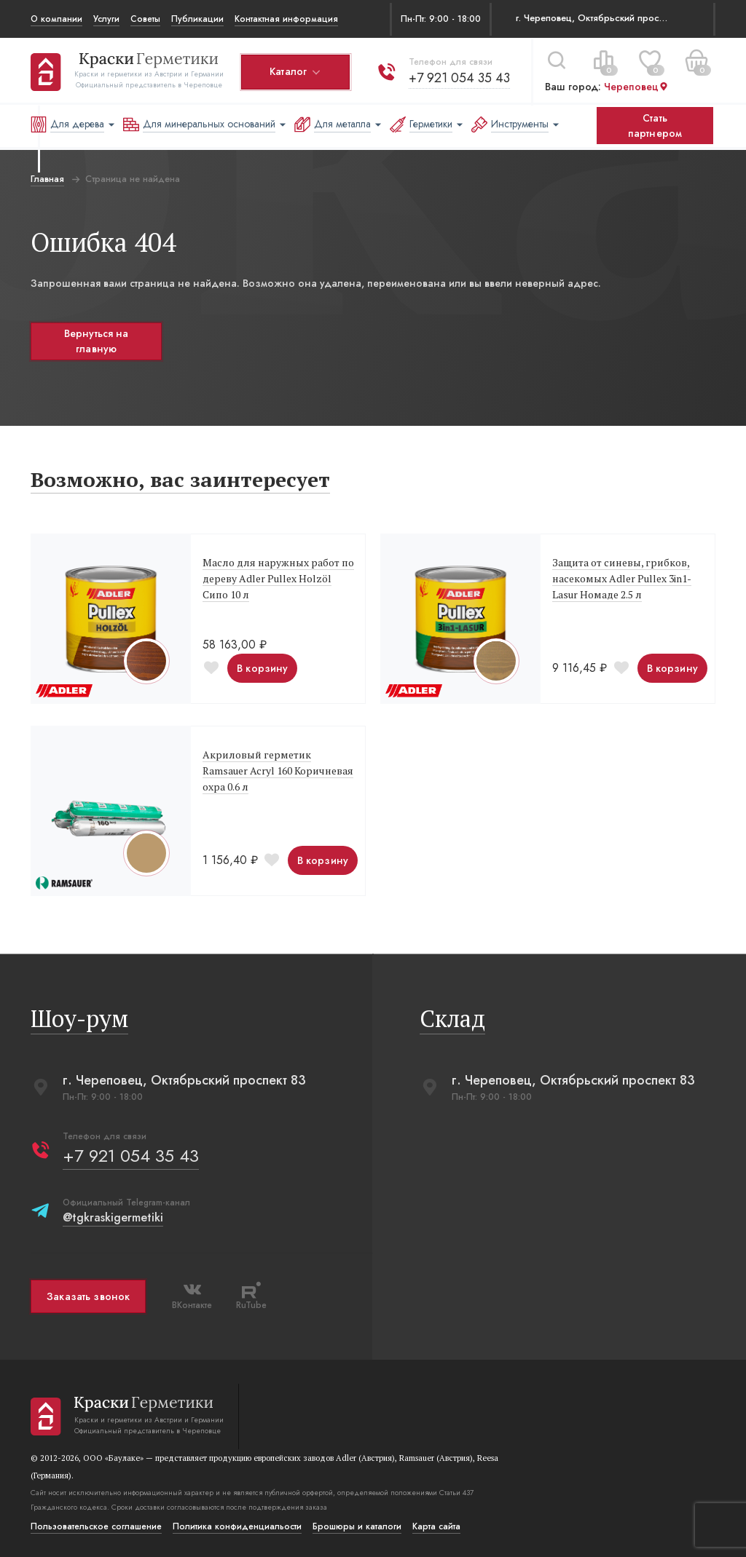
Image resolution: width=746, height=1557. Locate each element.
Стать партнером (655, 125)
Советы (145, 18)
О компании (56, 18)
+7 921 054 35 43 (459, 77)
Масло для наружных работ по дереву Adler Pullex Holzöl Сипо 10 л (278, 578)
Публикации (197, 18)
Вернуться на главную (96, 341)
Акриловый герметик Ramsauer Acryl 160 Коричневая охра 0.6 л (278, 770)
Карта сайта (436, 1526)
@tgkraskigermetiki (113, 1217)
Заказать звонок (88, 1296)
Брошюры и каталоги (357, 1526)
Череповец (636, 86)
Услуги (106, 18)
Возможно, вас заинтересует (180, 479)
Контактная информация (286, 18)
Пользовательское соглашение (96, 1526)
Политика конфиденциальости (237, 1526)
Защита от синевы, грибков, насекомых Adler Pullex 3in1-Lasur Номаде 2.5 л (621, 578)
